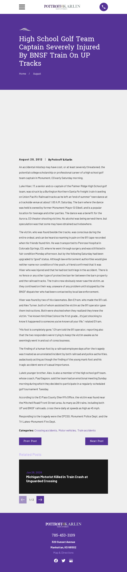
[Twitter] (63, 512)
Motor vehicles (67, 381)
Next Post (96, 392)
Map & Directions (63, 503)
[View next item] (40, 451)
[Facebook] (56, 512)
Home (22, 531)
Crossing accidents (46, 381)
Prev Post (30, 392)
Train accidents (86, 381)
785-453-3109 (63, 487)
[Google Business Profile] (71, 512)
